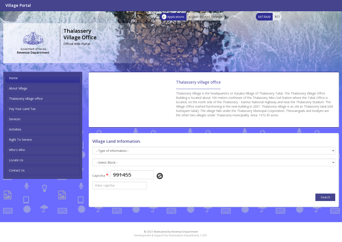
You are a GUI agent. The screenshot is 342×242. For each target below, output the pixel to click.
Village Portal (18, 5)
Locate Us (16, 160)
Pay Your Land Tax (22, 109)
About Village (18, 88)
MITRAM (264, 17)
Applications (173, 16)
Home (13, 78)
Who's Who (17, 150)
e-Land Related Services (205, 17)
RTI (277, 17)
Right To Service (20, 139)
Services (15, 119)
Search (325, 197)
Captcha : (100, 175)
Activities (15, 129)
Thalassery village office (26, 98)
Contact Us (17, 170)
